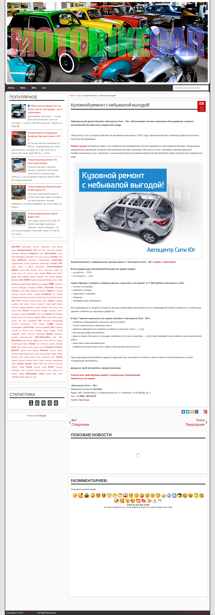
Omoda (59, 344)
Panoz (42, 347)
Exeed (38, 297)
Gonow (33, 304)
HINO (13, 311)
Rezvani (53, 350)
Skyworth (21, 361)
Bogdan (33, 280)
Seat (26, 357)
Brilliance (15, 284)
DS (54, 294)
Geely (51, 300)
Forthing (25, 301)
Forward (32, 301)
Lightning (58, 327)
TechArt (51, 364)
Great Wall (50, 304)
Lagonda (59, 324)
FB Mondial (51, 297)
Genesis (15, 304)
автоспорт (26, 247)
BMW (27, 280)
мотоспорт (39, 257)
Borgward (41, 280)
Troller (44, 367)
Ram (29, 350)
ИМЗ (48, 250)
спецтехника (44, 260)
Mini (60, 337)
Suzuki (28, 363)
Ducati (59, 294)
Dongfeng (46, 294)
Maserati (40, 334)
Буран (13, 250)
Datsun (50, 290)
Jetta (60, 317)
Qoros (23, 350)
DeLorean (58, 291)
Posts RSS (185, 613)
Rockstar (14, 354)
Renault (44, 350)
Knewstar (47, 321)
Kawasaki (32, 321)
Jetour (54, 317)
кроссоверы (51, 253)
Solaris (35, 361)
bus (34, 284)
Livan (31, 331)
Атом (54, 247)
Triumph (37, 367)
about (14, 269)
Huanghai (15, 314)
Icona (43, 314)
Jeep (43, 317)
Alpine (40, 270)
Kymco (42, 324)
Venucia (37, 370)
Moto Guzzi (43, 341)
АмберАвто (45, 247)
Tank (41, 364)
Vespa (55, 370)
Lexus (46, 327)
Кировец (23, 253)
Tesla (21, 367)
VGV (60, 370)
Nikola (25, 344)
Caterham (58, 284)
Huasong (22, 314)
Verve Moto (46, 370)
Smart (28, 360)
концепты (33, 253)
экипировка (40, 267)
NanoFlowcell (16, 344)
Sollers (41, 361)
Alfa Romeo (31, 270)
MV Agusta (58, 341)
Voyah (48, 374)
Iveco (20, 317)
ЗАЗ (40, 250)
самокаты (32, 260)
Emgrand (15, 297)
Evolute (23, 297)
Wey (55, 374)
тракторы (34, 263)
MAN (23, 334)
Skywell (14, 361)
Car (44, 88)
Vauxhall (29, 370)
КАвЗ (53, 250)
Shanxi (32, 357)
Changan (22, 287)
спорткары (57, 260)
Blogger (43, 415)
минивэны (20, 257)
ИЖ (44, 250)
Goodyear (41, 304)
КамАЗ (59, 250)
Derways (14, 294)
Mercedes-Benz (43, 337)
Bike (34, 88)
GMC (26, 304)
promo (15, 350)
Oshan (25, 347)
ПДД (13, 260)
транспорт (44, 263)
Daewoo (34, 291)
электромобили (54, 266)
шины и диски (25, 267)
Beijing (26, 277)
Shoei (38, 357)
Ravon (36, 350)
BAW (19, 277)
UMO (23, 370)
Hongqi (44, 311)
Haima (59, 304)
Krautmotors (25, 324)
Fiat (13, 300)
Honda (25, 310)
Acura (22, 270)
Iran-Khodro (57, 314)
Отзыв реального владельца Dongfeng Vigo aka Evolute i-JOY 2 (44, 136)
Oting (30, 347)
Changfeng (31, 288)
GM (21, 304)
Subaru (20, 363)
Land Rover (28, 327)
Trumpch (59, 367)
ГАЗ (35, 250)
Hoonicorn (53, 311)
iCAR (38, 314)
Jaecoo (30, 317)
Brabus (49, 280)
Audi (48, 273)
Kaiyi (24, 321)
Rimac (59, 350)
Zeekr (21, 377)
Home (11, 88)
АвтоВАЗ (15, 246)
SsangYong (57, 360)
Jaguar (37, 317)
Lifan (52, 327)
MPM (51, 341)
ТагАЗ (26, 263)
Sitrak (52, 357)
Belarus (33, 277)
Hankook (14, 307)
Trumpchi (15, 370)
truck (51, 366)
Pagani (36, 347)
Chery (40, 287)
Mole (24, 341)
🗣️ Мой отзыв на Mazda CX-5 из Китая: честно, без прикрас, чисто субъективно (45, 109)
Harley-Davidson (26, 307)
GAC (45, 301)
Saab (53, 354)
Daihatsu (42, 291)
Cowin (21, 291)
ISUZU (14, 317)
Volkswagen (31, 373)
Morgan (30, 341)
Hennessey (53, 307)
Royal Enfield (45, 354)
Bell (46, 277)
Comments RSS (201, 613)
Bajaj (13, 277)
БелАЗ (59, 247)
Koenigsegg (57, 321)
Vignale (14, 374)
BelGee (40, 277)
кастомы (15, 253)
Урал (13, 267)
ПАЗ (60, 257)
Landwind (39, 327)
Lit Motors (23, 331)
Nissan (32, 343)
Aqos (19, 273)
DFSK (29, 294)
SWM (35, 364)
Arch (24, 273)
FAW (44, 297)
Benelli (52, 277)
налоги (47, 257)
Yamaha (15, 377)
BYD (39, 284)
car (51, 284)
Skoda (59, 357)
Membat (14, 337)
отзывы (54, 256)
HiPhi (19, 311)
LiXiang (38, 330)
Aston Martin (40, 273)
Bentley (59, 277)
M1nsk (59, 331)
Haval (37, 307)
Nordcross (45, 344)
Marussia (31, 334)
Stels (13, 364)
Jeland (48, 317)
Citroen (14, 290)
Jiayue (13, 321)
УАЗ (60, 263)
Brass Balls (57, 280)
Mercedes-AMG (26, 337)
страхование (17, 263)
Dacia (27, 291)
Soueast (48, 361)
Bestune (15, 280)
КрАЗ (41, 253)
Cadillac (44, 284)
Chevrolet (49, 287)
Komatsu (14, 324)
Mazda (49, 334)
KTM (34, 324)
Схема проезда (80, 399)
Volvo (41, 373)
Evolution (31, 297)
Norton (52, 344)
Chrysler (58, 287)
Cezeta (14, 288)
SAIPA (59, 354)
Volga (21, 374)
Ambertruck (48, 270)
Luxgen (52, 330)
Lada (50, 323)
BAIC (60, 273)
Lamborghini (16, 327)
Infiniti (48, 314)
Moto (23, 88)
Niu (38, 344)
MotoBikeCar (30, 613)
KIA (40, 320)
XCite (60, 374)
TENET (14, 367)
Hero (60, 307)
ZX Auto (33, 377)
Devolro (23, 294)
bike (21, 280)
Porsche (58, 347)
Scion (21, 357)
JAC (24, 317)
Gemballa (58, 301)
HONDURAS (35, 311)
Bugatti (23, 284)
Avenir (54, 273)
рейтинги (22, 260)
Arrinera (30, 273)
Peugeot (49, 347)
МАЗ (13, 257)
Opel (13, 347)
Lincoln (14, 330)
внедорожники (24, 250)
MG (54, 337)
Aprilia (13, 273)
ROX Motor (35, 354)
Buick (29, 284)
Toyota (29, 367)
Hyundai (31, 314)
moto (35, 340)
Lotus (45, 330)
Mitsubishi (16, 340)
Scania (14, 357)
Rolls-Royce (24, 354)
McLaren (58, 334)
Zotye (27, 377)
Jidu (19, 321)
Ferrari (59, 297)
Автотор (36, 247)
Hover (60, 311)
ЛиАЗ (60, 253)
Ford (18, 300)
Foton (39, 301)
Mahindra (15, 334)
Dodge (37, 294)
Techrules (58, 364)
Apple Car (58, 270)
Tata (45, 364)
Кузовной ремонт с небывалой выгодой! (110, 105)
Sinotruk (45, 357)
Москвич (30, 257)
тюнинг (53, 263)
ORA (19, 347)
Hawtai (45, 307)
